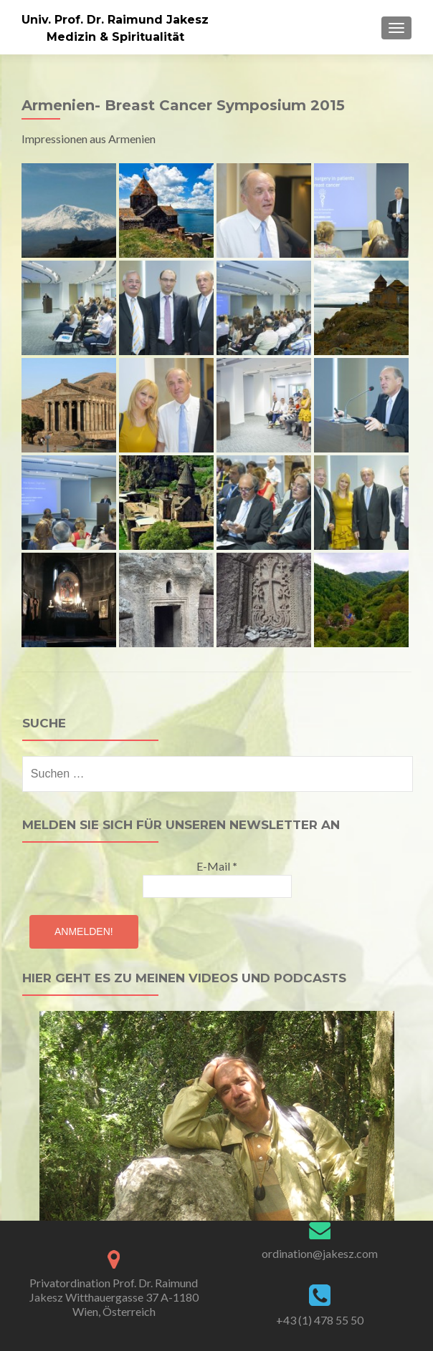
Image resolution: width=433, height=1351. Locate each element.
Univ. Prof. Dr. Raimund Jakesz (115, 19)
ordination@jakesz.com (320, 1253)
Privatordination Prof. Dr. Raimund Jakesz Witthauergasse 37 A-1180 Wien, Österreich (114, 1297)
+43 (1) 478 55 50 (319, 1320)
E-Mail (216, 866)
